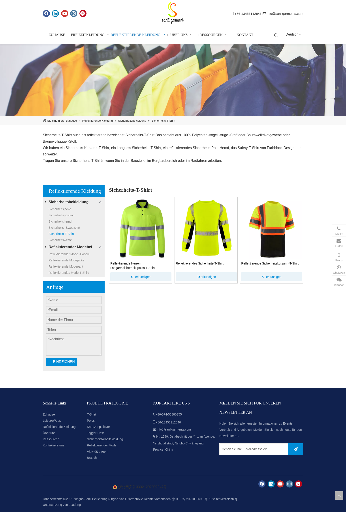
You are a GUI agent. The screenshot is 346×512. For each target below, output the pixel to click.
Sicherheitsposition (62, 215)
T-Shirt (91, 414)
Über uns (49, 433)
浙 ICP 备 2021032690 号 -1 (191, 499)
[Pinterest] (82, 13)
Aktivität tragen (97, 451)
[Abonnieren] (295, 449)
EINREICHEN (64, 362)
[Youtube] (64, 13)
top (339, 495)
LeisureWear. (52, 420)
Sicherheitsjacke (60, 209)
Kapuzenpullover (98, 427)
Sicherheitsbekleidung (68, 202)
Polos (91, 420)
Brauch (92, 457)
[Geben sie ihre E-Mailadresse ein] (253, 449)
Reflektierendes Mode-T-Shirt (69, 272)
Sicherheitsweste (60, 240)
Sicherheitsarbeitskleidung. (105, 439)
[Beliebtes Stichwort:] (276, 35)
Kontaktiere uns (53, 445)
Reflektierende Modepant (66, 266)
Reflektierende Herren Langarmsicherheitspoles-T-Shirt (132, 266)
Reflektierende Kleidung (59, 427)
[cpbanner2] (173, 80)
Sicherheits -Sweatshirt (64, 227)
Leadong (75, 504)
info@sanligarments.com (285, 13)
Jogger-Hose (96, 433)
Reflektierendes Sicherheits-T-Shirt (200, 263)
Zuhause (49, 414)
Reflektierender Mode (102, 445)
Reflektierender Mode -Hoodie (69, 254)
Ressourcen (51, 439)
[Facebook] (46, 13)
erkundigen (140, 277)
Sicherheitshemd (60, 221)
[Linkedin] (55, 13)
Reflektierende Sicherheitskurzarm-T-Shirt (270, 263)
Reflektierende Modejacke (66, 260)
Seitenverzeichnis (224, 499)
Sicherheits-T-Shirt (139, 135)
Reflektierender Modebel (70, 247)
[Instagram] (73, 13)
